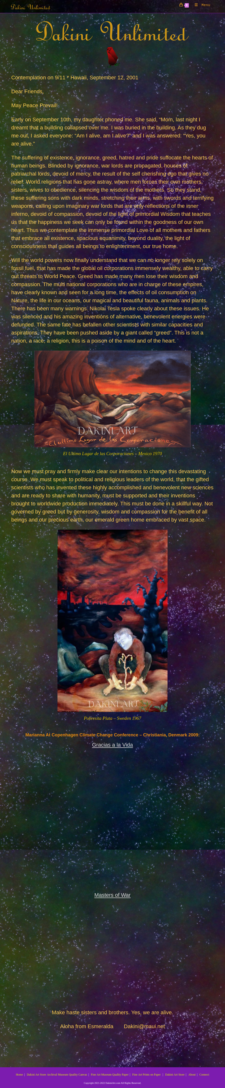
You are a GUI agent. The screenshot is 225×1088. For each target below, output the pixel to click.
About (192, 1074)
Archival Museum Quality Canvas (67, 1074)
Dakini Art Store (36, 1074)
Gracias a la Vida (112, 745)
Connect (204, 1074)
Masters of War (112, 895)
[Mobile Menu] (200, 5)
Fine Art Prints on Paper (146, 1074)
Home (19, 1074)
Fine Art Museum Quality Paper (109, 1074)
